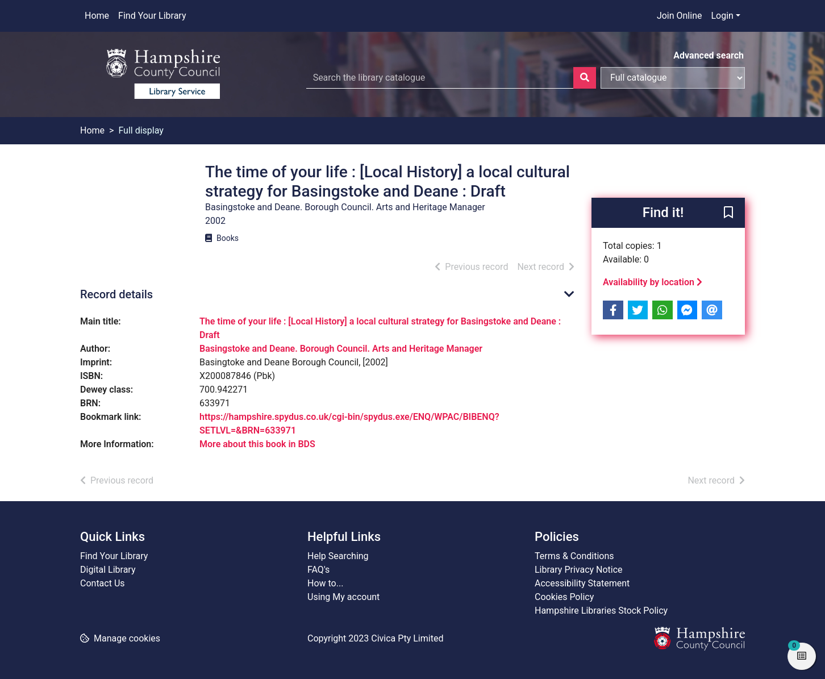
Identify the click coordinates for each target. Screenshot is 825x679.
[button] (728, 213)
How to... (325, 583)
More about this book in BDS (257, 444)
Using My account (343, 596)
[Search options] (673, 78)
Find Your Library (152, 15)
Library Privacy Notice (579, 569)
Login (722, 15)
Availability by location (652, 282)
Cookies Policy (564, 596)
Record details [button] (116, 294)
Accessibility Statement (582, 583)
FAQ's (318, 569)
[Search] (584, 78)
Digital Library (108, 569)
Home (97, 15)
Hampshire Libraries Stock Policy (601, 610)
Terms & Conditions (574, 556)
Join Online (679, 15)
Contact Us (102, 583)
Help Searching (338, 556)
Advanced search (708, 55)
